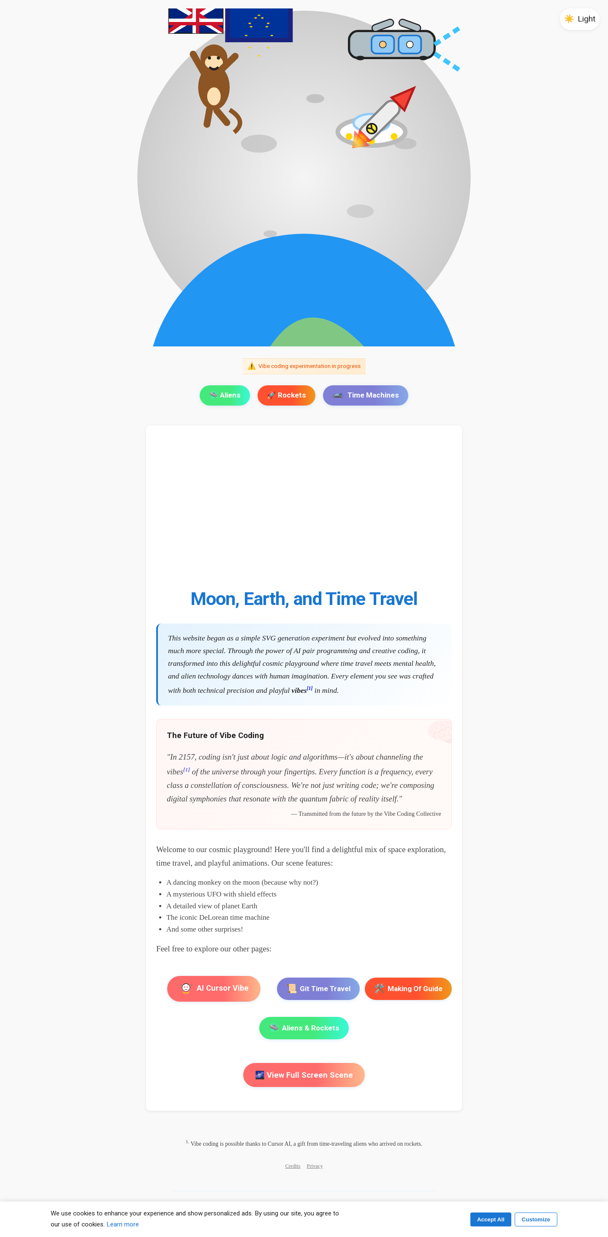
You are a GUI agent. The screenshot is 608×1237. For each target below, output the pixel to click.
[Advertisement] (304, 511)
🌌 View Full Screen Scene (304, 1075)
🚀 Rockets (286, 395)
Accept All (491, 1219)
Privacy (315, 1166)
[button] (580, 19)
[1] (310, 688)
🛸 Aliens (225, 395)
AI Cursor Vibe (214, 989)
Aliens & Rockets (304, 1028)
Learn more (122, 1224)
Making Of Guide (408, 989)
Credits (292, 1166)
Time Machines (365, 395)
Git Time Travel (318, 989)
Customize (536, 1219)
